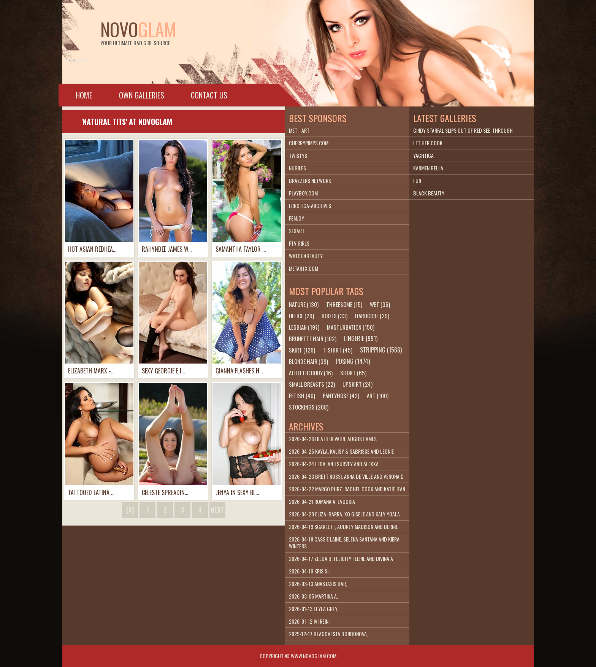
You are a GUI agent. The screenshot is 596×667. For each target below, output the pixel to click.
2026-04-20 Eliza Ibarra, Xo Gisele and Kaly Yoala (344, 514)
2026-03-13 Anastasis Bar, (318, 584)
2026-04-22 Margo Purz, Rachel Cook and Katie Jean (347, 489)
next (217, 510)
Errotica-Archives (310, 206)
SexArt (296, 231)
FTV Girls (299, 243)
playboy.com (303, 193)
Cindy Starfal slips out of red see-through (463, 130)
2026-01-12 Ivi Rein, (309, 621)
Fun (417, 180)
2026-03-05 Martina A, (313, 596)
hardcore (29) (372, 315)
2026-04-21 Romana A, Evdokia (322, 501)
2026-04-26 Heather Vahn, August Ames (333, 439)
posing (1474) (353, 361)
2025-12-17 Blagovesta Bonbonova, (328, 634)
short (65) (353, 372)
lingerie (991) (360, 338)
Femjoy (296, 218)
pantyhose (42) (341, 395)
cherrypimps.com (308, 143)
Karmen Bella (428, 168)
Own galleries (141, 95)
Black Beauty (428, 193)
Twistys (298, 155)
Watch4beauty (306, 256)
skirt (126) (302, 350)
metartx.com (303, 268)
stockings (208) (308, 407)
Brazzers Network (310, 180)
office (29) (301, 315)
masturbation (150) (350, 327)
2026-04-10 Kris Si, (309, 571)
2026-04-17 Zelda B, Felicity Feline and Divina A (341, 558)
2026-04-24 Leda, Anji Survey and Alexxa (334, 464)
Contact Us (209, 95)
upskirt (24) (357, 384)
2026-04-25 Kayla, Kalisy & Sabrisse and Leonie (341, 451)
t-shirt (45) (337, 350)
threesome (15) (344, 304)
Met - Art (299, 130)
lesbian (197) (304, 327)
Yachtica (423, 155)
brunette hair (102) (312, 338)
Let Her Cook (427, 143)
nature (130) (304, 304)
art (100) (377, 395)
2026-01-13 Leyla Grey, (313, 609)
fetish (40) (302, 395)
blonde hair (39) (308, 361)
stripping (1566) (381, 349)
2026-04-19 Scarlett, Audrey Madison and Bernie (343, 526)
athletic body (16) (311, 372)
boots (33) (334, 315)
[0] (130, 510)
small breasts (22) (312, 384)
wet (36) (380, 304)
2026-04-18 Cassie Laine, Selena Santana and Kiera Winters (344, 542)
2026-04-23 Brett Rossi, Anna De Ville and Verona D (346, 476)
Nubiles (297, 168)
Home (84, 95)
